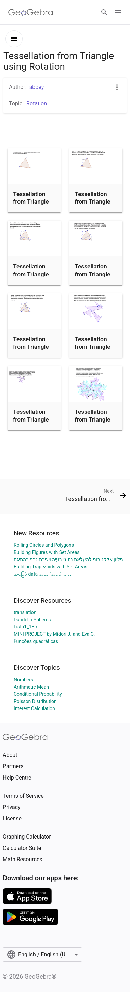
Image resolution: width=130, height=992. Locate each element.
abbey (36, 87)
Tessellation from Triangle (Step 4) (31, 347)
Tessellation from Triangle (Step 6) (31, 419)
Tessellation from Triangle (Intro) (31, 202)
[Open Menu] (118, 12)
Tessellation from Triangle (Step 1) (92, 202)
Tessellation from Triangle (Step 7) (92, 419)
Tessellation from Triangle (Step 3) (92, 274)
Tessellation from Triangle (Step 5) (92, 347)
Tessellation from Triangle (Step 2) (31, 274)
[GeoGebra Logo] (30, 12)
